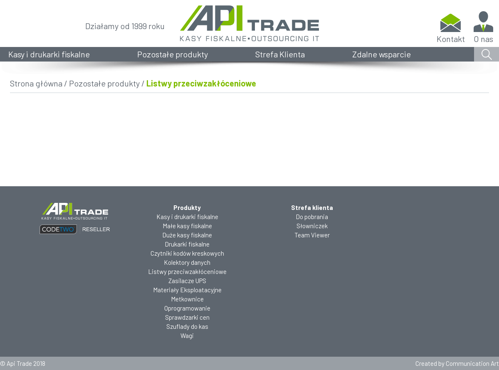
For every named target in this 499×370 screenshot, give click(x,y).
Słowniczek (312, 225)
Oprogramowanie (187, 308)
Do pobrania (312, 216)
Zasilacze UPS (187, 280)
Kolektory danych (187, 262)
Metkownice (187, 299)
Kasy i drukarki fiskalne (49, 54)
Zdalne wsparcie (381, 54)
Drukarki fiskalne (187, 244)
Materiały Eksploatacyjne (187, 290)
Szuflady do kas (187, 326)
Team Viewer (312, 235)
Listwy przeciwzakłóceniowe (187, 271)
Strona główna (36, 83)
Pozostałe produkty (172, 54)
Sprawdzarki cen (187, 317)
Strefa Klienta (280, 54)
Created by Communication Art (457, 363)
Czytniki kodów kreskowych (187, 253)
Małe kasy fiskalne (187, 225)
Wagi (187, 335)
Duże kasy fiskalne (187, 235)
